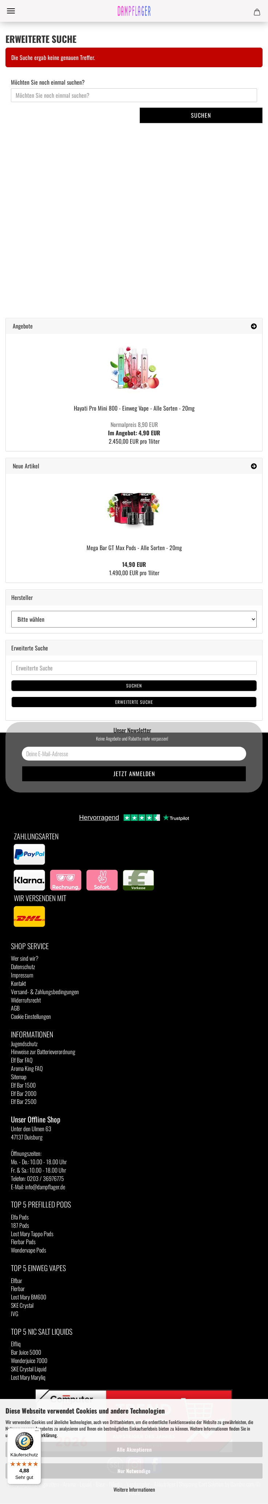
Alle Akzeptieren (134, 1449)
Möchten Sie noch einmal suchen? (48, 82)
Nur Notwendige (134, 1471)
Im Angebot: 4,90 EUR (134, 428)
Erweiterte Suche (134, 702)
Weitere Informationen (134, 1489)
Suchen (201, 115)
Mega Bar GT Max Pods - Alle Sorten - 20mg (134, 547)
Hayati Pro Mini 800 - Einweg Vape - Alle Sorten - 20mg (134, 408)
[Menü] (36, 1432)
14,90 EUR (134, 564)
